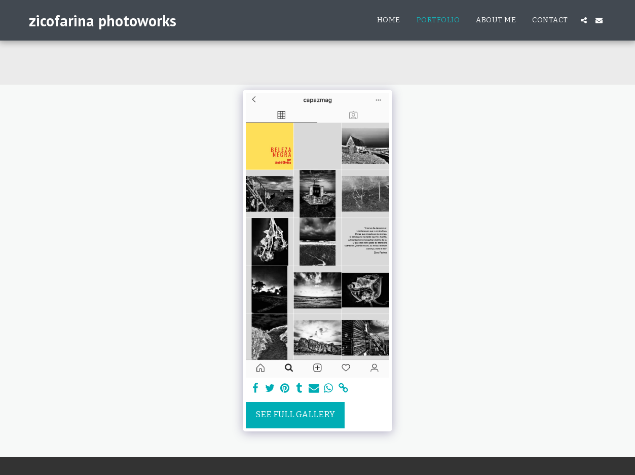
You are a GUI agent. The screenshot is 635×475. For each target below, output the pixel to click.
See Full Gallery (295, 414)
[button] (584, 20)
